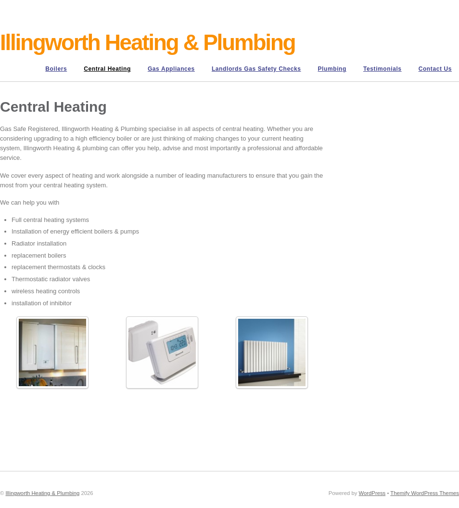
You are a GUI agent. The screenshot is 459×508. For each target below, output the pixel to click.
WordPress (372, 493)
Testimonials (382, 68)
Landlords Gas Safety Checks (256, 68)
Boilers (56, 68)
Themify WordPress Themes (424, 493)
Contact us (435, 68)
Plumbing (332, 68)
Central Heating (107, 68)
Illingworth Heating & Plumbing (42, 493)
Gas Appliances (171, 68)
